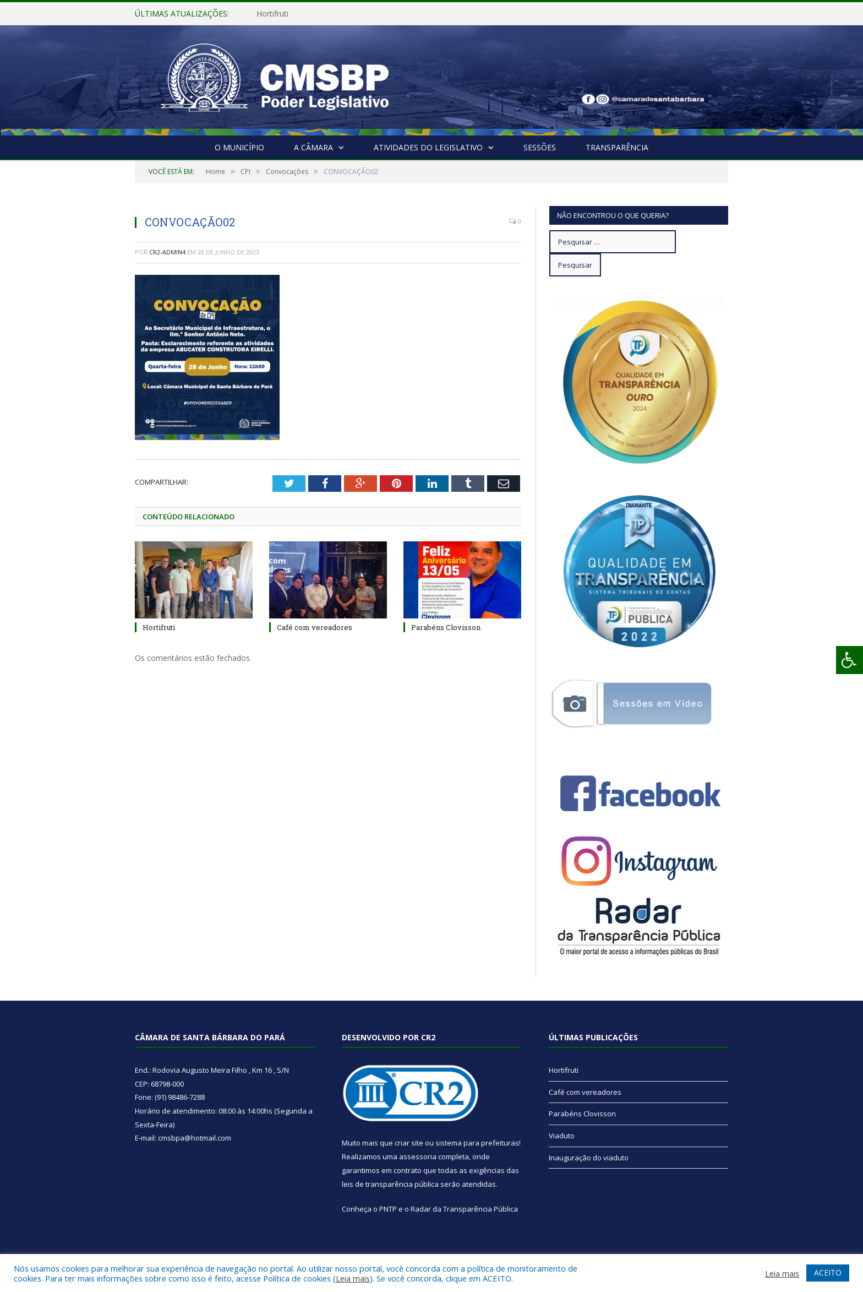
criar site (409, 1143)
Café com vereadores (314, 627)
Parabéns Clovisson (445, 627)
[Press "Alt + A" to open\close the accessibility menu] (849, 660)
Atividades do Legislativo (428, 147)
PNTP (388, 1209)
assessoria (417, 1156)
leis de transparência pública (390, 1184)
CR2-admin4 (167, 252)
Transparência (617, 147)
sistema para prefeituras (477, 1143)
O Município (239, 147)
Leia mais (353, 1278)
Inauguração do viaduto (589, 1158)
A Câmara (313, 147)
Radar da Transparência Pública (464, 1209)
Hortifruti (272, 14)
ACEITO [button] (828, 1272)
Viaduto (562, 1136)
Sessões (539, 147)
